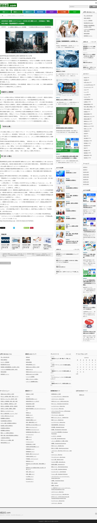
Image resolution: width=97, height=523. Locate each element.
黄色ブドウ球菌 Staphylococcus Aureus (59, 448)
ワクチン (86, 97)
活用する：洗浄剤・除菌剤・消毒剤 (8, 408)
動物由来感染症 (87, 104)
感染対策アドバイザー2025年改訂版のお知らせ (89, 206)
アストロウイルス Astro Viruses (58, 457)
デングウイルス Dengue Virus (57, 500)
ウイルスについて (29, 434)
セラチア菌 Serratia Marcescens (58, 438)
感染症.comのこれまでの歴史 (32, 374)
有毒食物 (86, 131)
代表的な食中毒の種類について (32, 446)
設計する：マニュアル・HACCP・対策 (9, 398)
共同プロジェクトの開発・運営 (7, 440)
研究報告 (86, 143)
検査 (85, 135)
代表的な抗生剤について (31, 456)
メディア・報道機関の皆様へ (32, 381)
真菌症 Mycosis (54, 485)
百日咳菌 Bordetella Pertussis (57, 427)
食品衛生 (86, 157)
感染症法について (29, 461)
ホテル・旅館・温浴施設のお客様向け (72, 196)
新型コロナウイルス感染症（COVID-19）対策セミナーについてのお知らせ (67, 261)
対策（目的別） (87, 109)
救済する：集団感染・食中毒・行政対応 (9, 406)
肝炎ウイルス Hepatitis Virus (57, 445)
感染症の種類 (86, 118)
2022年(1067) (86, 172)
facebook (96, 3)
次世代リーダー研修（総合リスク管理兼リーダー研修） (89, 256)
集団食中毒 (86, 155)
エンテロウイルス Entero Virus (58, 406)
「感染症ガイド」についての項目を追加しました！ (61, 371)
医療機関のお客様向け (71, 180)
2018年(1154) (86, 181)
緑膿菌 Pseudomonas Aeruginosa (58, 443)
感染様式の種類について (31, 419)
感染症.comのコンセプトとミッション (34, 371)
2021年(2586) (86, 174)
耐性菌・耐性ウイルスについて (32, 453)
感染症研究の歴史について (31, 398)
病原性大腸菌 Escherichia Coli (58, 464)
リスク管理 (63, 12)
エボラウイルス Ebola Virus (57, 491)
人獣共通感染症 (87, 99)
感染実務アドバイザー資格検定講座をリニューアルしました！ (67, 255)
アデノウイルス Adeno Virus (57, 415)
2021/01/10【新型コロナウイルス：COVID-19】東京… (5, 247)
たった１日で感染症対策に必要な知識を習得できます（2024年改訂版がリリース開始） (89, 282)
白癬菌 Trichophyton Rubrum (57, 480)
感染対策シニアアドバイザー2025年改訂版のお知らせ (89, 230)
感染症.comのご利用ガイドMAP (64, 99)
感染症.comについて (88, 116)
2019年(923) (85, 179)
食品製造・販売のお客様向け (72, 204)
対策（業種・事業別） (88, 106)
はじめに (28, 396)
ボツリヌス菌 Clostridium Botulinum (59, 469)
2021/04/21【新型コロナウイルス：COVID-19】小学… (37, 247)
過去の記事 (77, 249)
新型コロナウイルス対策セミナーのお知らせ (89, 308)
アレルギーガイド (87, 87)
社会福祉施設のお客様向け (72, 188)
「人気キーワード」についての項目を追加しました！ (61, 365)
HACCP (51, 12)
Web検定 (86, 80)
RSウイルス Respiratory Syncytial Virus (59, 403)
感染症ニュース (17, 12)
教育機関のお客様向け (71, 218)
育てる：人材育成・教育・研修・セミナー (9, 396)
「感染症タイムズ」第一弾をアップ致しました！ (61, 359)
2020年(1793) (86, 177)
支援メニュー (6, 12)
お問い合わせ (86, 82)
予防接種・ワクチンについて (32, 458)
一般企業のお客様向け (5, 437)
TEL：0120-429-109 (88, 15)
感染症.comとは (29, 369)
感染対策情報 (40, 12)
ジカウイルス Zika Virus (56, 503)
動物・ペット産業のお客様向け (72, 226)
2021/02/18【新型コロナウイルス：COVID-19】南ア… (26, 247)
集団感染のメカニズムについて (32, 429)
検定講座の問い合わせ (88, 22)
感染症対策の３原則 (30, 403)
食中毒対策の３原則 (30, 406)
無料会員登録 (86, 33)
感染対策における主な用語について (33, 424)
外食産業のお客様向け (71, 210)
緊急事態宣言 (48, 27)
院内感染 (86, 150)
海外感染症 (86, 140)
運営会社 (28, 357)
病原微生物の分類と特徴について (33, 432)
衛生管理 (86, 145)
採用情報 (28, 359)
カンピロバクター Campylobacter (58, 471)
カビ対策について (29, 476)
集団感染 (86, 152)
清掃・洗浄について (30, 471)
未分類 (85, 133)
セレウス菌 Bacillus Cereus (57, 459)
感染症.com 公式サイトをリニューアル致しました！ (67, 272)
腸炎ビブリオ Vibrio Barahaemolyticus (59, 466)
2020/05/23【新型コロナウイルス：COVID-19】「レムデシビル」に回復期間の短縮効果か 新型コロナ (39, 254)
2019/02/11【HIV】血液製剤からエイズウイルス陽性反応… (47, 246)
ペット (85, 92)
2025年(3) (85, 167)
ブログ (74, 12)
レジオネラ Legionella (56, 436)
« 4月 (77, 373)
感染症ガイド (29, 12)
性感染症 (86, 111)
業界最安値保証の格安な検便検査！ (65, 128)
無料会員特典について (30, 364)
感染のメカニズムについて (31, 427)
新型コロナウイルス (39, 27)
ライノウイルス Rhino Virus (57, 408)
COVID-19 (32, 27)
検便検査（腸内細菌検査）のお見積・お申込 (10, 367)
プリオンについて (29, 441)
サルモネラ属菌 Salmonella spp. (58, 461)
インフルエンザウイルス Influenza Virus (60, 396)
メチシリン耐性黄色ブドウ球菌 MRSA (59, 440)
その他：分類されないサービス (7, 415)
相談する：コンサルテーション (7, 411)
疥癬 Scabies (54, 483)
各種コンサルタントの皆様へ (32, 379)
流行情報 (24, 27)
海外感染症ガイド (29, 479)
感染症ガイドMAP (60, 71)
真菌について (29, 439)
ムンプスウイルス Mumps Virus (58, 422)
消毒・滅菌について (30, 474)
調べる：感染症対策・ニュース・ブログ (9, 413)
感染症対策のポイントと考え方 (32, 401)
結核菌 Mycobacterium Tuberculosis (59, 429)
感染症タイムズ (87, 123)
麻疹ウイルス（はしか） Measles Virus (59, 417)
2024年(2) (85, 169)
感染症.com (81, 394)
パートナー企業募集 (30, 376)
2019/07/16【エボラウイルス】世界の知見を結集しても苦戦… (16, 247)
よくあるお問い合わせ (88, 84)
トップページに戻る (5, 263)
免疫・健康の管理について (31, 422)
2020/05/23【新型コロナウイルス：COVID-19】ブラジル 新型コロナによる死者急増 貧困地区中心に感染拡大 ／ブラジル (14, 255)
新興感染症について (30, 451)
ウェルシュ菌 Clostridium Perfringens (59, 474)
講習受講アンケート (88, 35)
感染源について (29, 415)
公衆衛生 (12, 27)
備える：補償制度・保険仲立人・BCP (9, 403)
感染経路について (29, 417)
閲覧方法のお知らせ (60, 267)
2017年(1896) (86, 184)
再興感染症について (30, 449)
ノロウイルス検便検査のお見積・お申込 (9, 369)
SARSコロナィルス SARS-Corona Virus (60, 401)
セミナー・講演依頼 (88, 20)
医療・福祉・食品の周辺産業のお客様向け (72, 234)
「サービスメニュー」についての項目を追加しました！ (61, 378)
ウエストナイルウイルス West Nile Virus (60, 494)
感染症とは (28, 412)
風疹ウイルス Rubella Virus (57, 419)
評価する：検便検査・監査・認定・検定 (9, 401)
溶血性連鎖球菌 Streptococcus (58, 424)
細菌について (29, 436)
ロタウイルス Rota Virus (56, 454)
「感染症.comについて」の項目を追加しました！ (61, 384)
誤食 (85, 148)
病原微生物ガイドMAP (71, 172)
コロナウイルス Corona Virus (57, 398)
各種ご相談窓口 (87, 18)
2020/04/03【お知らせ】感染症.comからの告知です (72, 242)
